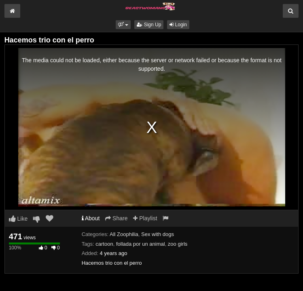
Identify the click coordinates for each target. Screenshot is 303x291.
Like (18, 218)
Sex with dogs (157, 234)
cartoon (104, 244)
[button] (123, 24)
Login (178, 24)
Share (116, 218)
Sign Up (149, 24)
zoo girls (177, 244)
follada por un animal (140, 244)
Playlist (145, 218)
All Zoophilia (124, 234)
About (91, 218)
